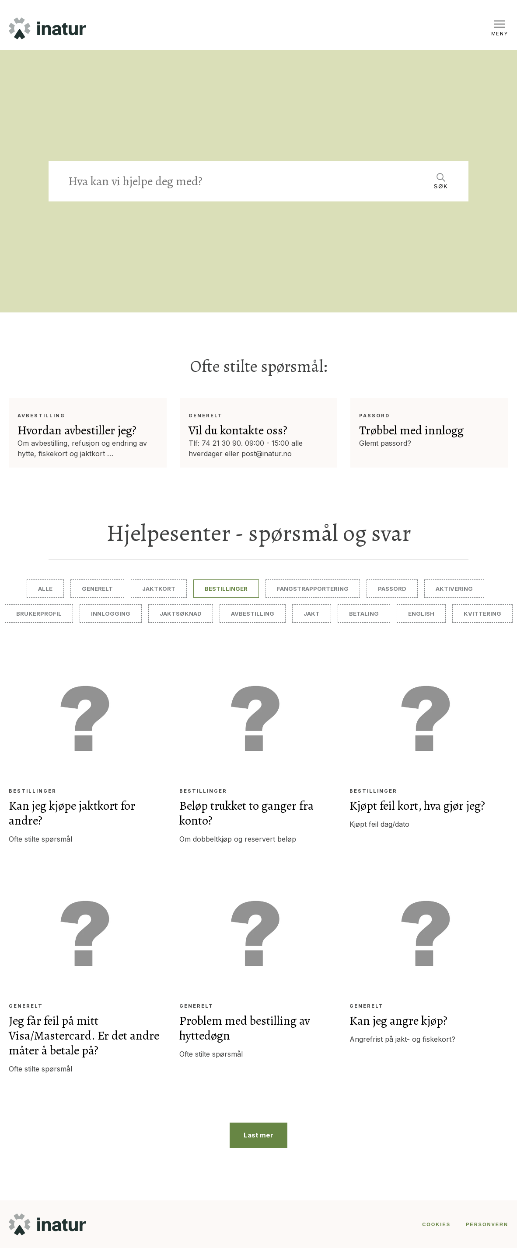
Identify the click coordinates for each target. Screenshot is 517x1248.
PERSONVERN (487, 1224)
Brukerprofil (39, 613)
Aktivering (454, 588)
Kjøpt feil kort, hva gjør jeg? (418, 805)
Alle (45, 588)
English (421, 613)
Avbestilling (41, 416)
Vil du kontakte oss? (238, 430)
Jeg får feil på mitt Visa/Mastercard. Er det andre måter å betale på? (84, 1035)
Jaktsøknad (181, 613)
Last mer (258, 1134)
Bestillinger (226, 588)
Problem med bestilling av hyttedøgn (245, 1028)
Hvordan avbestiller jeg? (76, 430)
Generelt (206, 416)
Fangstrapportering (313, 588)
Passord (374, 416)
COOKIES (436, 1224)
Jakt (312, 613)
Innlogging (110, 613)
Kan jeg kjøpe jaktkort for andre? (72, 813)
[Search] (244, 181)
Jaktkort (158, 588)
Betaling (364, 613)
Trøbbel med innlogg (411, 430)
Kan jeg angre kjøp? (399, 1020)
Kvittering (482, 613)
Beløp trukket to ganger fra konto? (247, 813)
